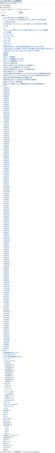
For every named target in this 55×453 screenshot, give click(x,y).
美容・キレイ (6, 441)
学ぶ (4, 412)
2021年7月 (6, 197)
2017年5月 (6, 300)
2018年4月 (6, 278)
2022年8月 (6, 170)
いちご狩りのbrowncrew (9, 21)
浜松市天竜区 (8, 371)
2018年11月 (6, 263)
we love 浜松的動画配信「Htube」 (11, 356)
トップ (4, 28)
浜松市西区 (8, 379)
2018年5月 (6, 276)
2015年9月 (6, 342)
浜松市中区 (8, 365)
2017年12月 (6, 286)
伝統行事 (5, 410)
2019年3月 (6, 255)
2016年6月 (6, 323)
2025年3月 (6, 106)
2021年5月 (6, 201)
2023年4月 (6, 154)
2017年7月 (6, 296)
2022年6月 (6, 174)
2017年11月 (6, 288)
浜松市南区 (8, 369)
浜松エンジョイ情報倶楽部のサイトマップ (13, 61)
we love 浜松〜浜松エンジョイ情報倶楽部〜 (11, 1)
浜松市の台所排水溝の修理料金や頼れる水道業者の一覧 (17, 77)
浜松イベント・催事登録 (9, 56)
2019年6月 (6, 249)
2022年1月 (6, 185)
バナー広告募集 (7, 32)
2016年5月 (6, 325)
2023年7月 (6, 147)
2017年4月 (6, 303)
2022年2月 (6, 183)
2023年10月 (6, 141)
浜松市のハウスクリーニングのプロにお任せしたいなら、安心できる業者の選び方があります (26, 75)
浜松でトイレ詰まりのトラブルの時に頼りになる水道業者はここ (19, 65)
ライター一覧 (6, 38)
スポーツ (5, 402)
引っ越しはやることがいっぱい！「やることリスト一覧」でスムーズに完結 (21, 50)
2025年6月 (6, 100)
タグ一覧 (5, 25)
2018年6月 (6, 274)
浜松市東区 (8, 375)
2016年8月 (6, 319)
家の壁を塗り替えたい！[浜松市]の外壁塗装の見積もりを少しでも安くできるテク (24, 46)
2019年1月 (6, 259)
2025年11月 (6, 92)
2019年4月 (6, 253)
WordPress (36, 452)
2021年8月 (6, 195)
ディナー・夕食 (8, 391)
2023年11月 (6, 139)
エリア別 (5, 362)
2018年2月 (6, 282)
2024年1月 (6, 135)
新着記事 (5, 54)
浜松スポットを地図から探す (10, 63)
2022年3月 (6, 181)
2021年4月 (6, 203)
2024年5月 (6, 127)
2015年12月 (6, 336)
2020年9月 (6, 218)
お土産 (7, 385)
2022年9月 (6, 168)
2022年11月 (6, 164)
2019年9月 (6, 243)
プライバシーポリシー (8, 34)
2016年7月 (6, 321)
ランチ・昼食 (8, 393)
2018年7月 (6, 271)
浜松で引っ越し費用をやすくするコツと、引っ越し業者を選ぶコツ (19, 69)
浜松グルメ (8, 398)
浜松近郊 (7, 381)
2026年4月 (6, 87)
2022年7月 (6, 172)
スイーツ (7, 389)
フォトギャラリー (7, 406)
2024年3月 (6, 131)
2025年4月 (6, 104)
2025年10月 (6, 94)
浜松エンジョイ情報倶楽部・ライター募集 (13, 59)
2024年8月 (6, 121)
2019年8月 (6, 245)
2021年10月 (6, 191)
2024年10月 (6, 116)
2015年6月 (6, 348)
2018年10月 (6, 265)
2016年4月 (6, 327)
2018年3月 (6, 280)
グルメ (5, 383)
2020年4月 (6, 228)
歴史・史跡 (6, 422)
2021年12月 (6, 187)
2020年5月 (6, 226)
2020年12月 (6, 212)
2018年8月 (6, 269)
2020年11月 (6, 214)
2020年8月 (6, 220)
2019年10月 (6, 240)
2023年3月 (6, 156)
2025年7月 (6, 98)
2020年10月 (6, 216)
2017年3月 (6, 305)
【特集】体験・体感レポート (9, 352)
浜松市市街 (8, 373)
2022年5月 (6, 176)
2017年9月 (6, 292)
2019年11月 (6, 238)
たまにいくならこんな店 (9, 404)
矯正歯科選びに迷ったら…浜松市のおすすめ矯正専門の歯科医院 (19, 79)
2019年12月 (6, 236)
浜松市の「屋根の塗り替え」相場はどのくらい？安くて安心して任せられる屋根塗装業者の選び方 (27, 73)
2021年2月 (6, 207)
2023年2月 (6, 158)
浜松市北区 (8, 367)
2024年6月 (6, 125)
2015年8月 (6, 344)
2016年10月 (6, 315)
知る (4, 439)
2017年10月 (6, 290)
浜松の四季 (6, 424)
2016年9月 (6, 317)
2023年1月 (6, 160)
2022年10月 (6, 166)
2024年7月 (6, 123)
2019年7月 (6, 247)
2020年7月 (6, 222)
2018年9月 (6, 267)
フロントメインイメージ (9, 36)
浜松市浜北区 (8, 377)
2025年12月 (6, 90)
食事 (4, 449)
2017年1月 (6, 309)
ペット (4, 408)
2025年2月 (6, 108)
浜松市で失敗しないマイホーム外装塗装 (13, 71)
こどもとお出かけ (7, 400)
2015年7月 (6, 346)
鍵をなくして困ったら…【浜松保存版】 (12, 81)
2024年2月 (6, 133)
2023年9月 (6, 143)
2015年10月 (6, 340)
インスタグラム (7, 360)
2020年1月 (6, 234)
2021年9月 (6, 193)
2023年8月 (6, 145)
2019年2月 (6, 257)
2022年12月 (6, 162)
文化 (4, 416)
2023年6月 (6, 149)
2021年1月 (6, 209)
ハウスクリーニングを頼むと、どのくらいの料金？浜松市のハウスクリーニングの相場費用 (25, 30)
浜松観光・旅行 (7, 437)
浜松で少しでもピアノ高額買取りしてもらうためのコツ (17, 67)
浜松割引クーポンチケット (9, 435)
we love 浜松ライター (8, 354)
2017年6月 (6, 298)
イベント (5, 358)
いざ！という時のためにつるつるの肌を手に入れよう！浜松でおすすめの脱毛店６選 (24, 19)
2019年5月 (6, 251)
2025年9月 (6, 96)
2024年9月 (6, 118)
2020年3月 (6, 230)
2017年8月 (6, 294)
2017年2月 (6, 307)
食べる (5, 447)
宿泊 (4, 414)
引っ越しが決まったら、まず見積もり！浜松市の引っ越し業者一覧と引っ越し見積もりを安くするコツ (28, 48)
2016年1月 (6, 334)
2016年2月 (6, 331)
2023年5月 (6, 152)
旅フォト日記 (6, 418)
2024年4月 (6, 129)
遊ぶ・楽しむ (6, 445)
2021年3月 (6, 205)
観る (4, 443)
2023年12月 (6, 137)
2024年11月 (6, 114)
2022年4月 (6, 178)
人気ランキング (7, 42)
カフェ (6, 387)
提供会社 (5, 52)
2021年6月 (6, 199)
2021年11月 (6, 189)
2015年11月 (6, 338)
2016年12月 (6, 311)
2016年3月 (6, 329)
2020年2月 (6, 232)
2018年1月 (6, 284)
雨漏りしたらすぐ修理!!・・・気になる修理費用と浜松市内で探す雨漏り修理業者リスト (24, 83)
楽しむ (5, 420)
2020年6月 (6, 224)
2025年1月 (6, 110)
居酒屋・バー (8, 396)
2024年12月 (6, 112)
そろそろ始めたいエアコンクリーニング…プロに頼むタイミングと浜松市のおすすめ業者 (25, 23)
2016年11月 (6, 313)
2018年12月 (6, 261)
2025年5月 (6, 102)
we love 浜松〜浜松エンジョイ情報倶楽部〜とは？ (16, 17)
